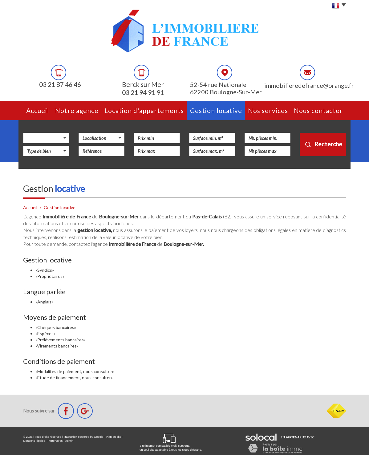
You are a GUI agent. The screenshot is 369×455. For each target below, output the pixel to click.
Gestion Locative (216, 110)
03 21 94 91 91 (143, 92)
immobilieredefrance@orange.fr (309, 85)
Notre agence (77, 110)
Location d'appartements (144, 110)
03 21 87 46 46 (60, 84)
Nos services (268, 110)
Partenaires (55, 440)
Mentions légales (34, 440)
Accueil (37, 110)
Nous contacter (318, 110)
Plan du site (113, 436)
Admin (69, 440)
